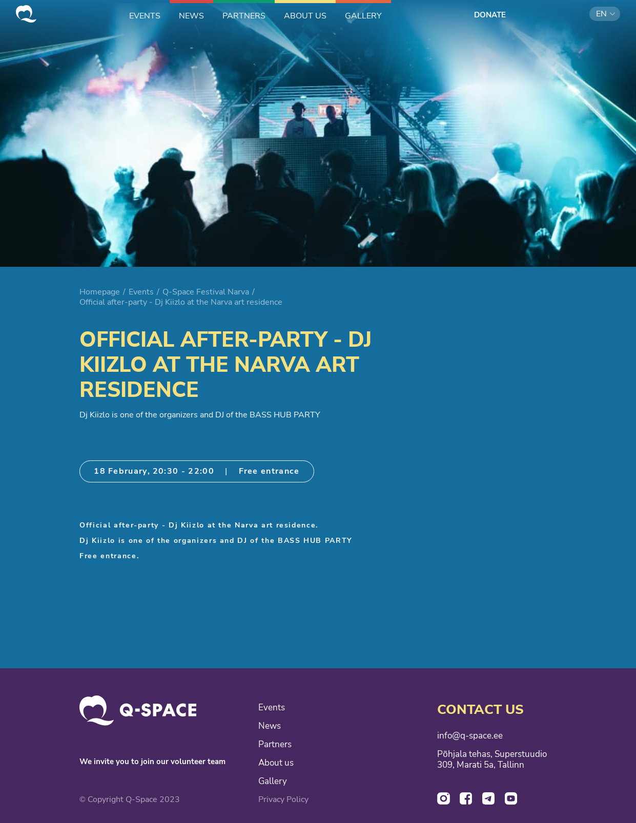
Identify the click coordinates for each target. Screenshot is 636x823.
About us (276, 763)
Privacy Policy (283, 799)
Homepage (99, 291)
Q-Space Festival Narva (205, 291)
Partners (275, 744)
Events (141, 291)
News (269, 726)
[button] (604, 14)
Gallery (272, 781)
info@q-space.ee (470, 736)
